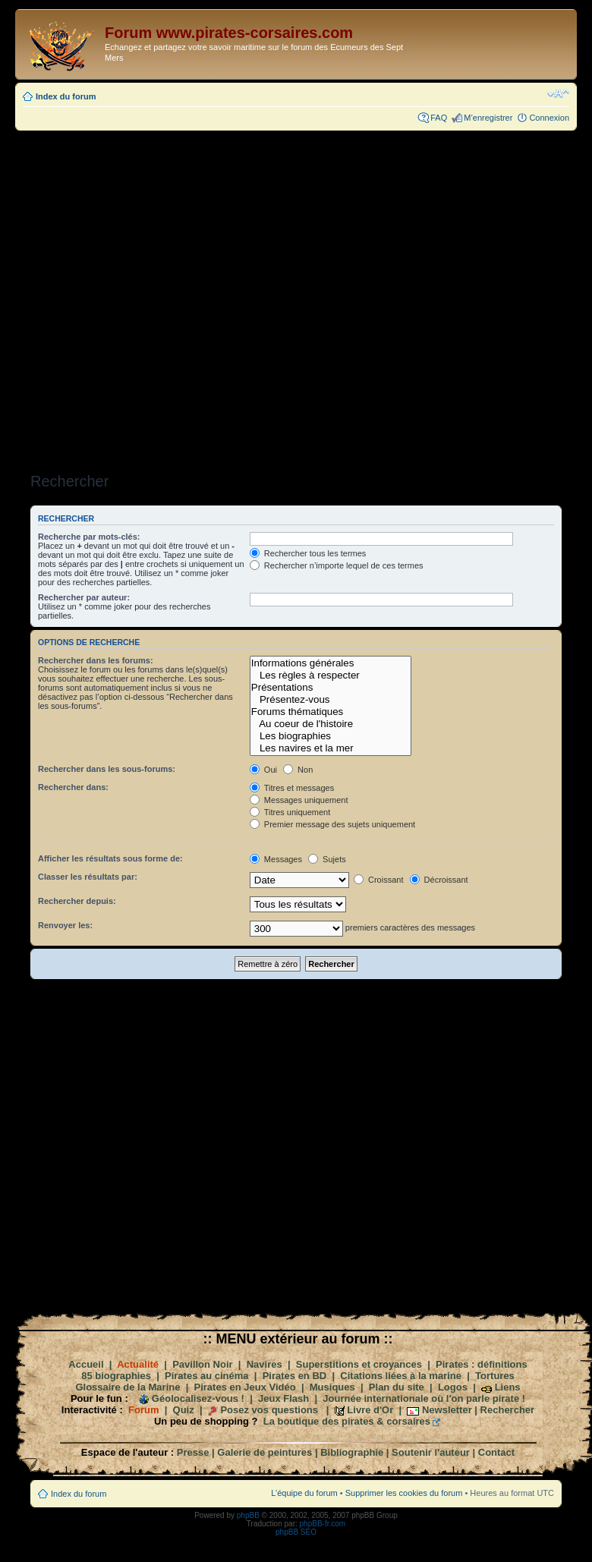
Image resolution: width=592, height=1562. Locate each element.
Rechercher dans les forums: (95, 660)
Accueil (85, 1364)
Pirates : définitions (481, 1364)
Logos (453, 1387)
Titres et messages (292, 787)
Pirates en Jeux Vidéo (245, 1387)
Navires (264, 1364)
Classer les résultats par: (87, 876)
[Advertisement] (196, 296)
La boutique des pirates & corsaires (346, 1421)
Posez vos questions (269, 1410)
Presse (193, 1452)
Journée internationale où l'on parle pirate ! (424, 1398)
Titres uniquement (290, 812)
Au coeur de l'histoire (330, 724)
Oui (263, 769)
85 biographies (116, 1375)
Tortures (495, 1375)
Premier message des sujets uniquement (332, 824)
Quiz (183, 1410)
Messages (276, 859)
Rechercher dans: (73, 787)
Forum (143, 1410)
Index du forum (66, 96)
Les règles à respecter (330, 675)
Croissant (379, 879)
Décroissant (439, 879)
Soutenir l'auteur (431, 1452)
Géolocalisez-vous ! (198, 1398)
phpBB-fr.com (323, 1523)
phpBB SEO (296, 1532)
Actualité (138, 1364)
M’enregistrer (488, 117)
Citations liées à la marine (400, 1375)
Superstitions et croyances (359, 1364)
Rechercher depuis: (77, 900)
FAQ (438, 117)
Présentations (330, 688)
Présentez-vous (330, 700)
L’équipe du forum (304, 1492)
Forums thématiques (330, 712)
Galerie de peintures (264, 1452)
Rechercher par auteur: (84, 597)
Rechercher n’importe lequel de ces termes (337, 565)
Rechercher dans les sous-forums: (106, 768)
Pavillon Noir (202, 1364)
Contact (496, 1452)
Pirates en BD (295, 1375)
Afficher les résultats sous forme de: (110, 858)
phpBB (248, 1515)
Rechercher (507, 1410)
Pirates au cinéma (207, 1375)
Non (298, 769)
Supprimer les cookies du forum (404, 1492)
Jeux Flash (283, 1398)
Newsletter (447, 1410)
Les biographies (330, 736)
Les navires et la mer (330, 748)
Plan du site (396, 1387)
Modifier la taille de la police (558, 93)
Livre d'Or (370, 1410)
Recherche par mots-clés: (89, 536)
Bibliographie (351, 1452)
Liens (508, 1387)
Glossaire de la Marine (127, 1387)
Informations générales (330, 663)
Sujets (327, 859)
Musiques (332, 1387)
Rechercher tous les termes (308, 553)
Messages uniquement (299, 800)
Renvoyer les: (65, 925)
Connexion (549, 117)
